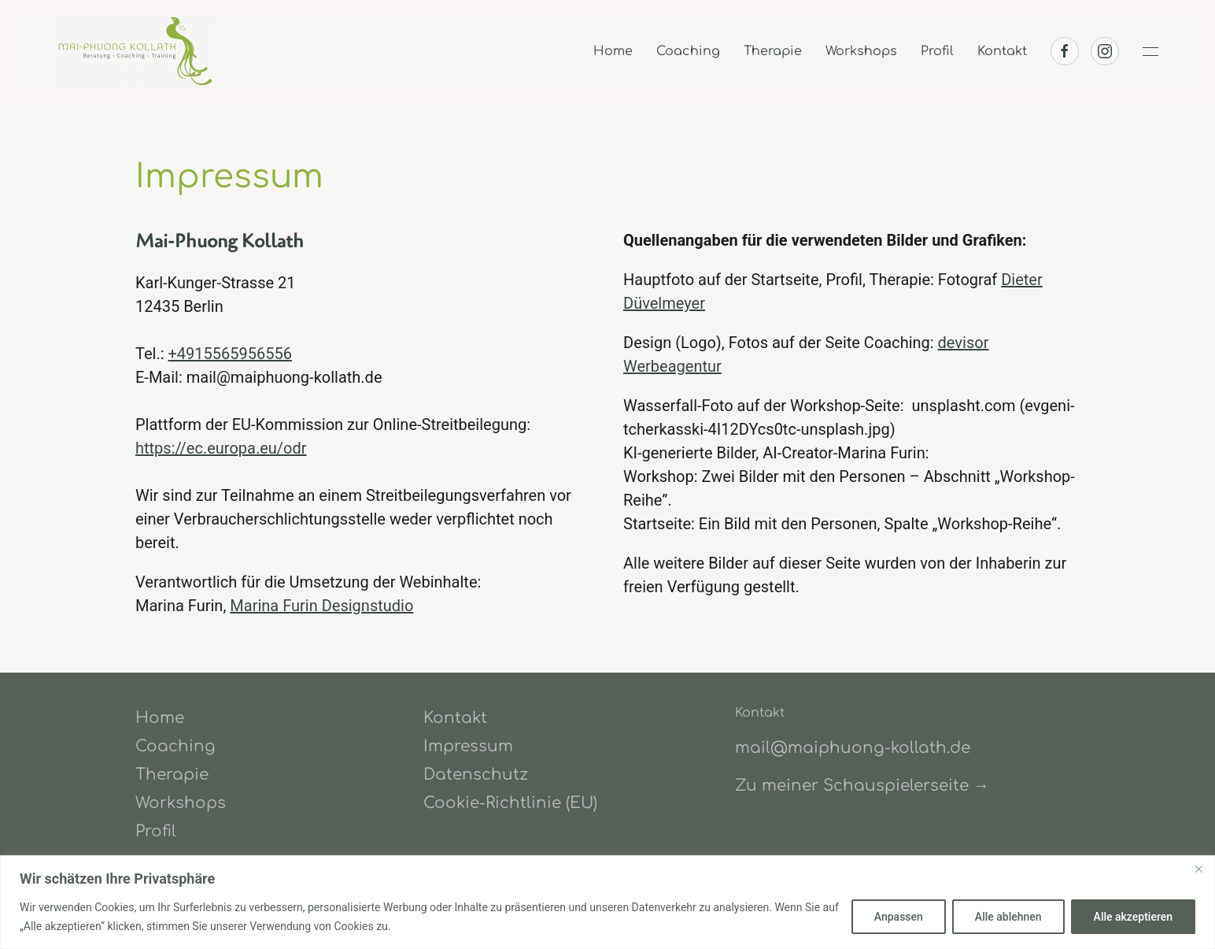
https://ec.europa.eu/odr (221, 448)
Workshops (861, 51)
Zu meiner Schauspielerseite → (862, 786)
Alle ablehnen (1008, 916)
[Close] (1198, 868)
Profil (937, 51)
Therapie (773, 51)
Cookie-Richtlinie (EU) (510, 803)
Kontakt (1002, 51)
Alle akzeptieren (1133, 916)
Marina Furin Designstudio (321, 605)
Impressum (468, 746)
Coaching (688, 51)
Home (613, 51)
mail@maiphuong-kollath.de (852, 748)
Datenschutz (475, 775)
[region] (607, 902)
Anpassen (898, 916)
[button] (1150, 51)
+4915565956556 (230, 353)
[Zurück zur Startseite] (138, 51)
